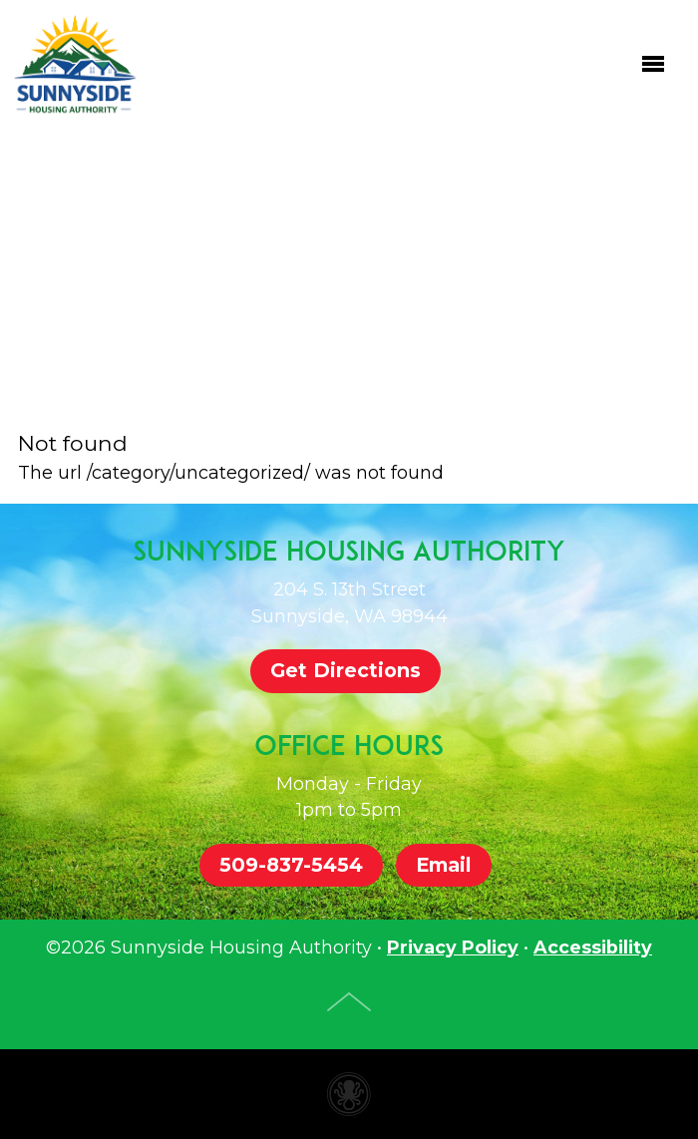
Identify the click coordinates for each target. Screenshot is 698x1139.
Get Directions (345, 670)
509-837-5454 (291, 865)
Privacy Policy (453, 947)
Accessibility (592, 947)
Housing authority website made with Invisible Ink (349, 1094)
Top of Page (349, 1001)
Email (444, 865)
